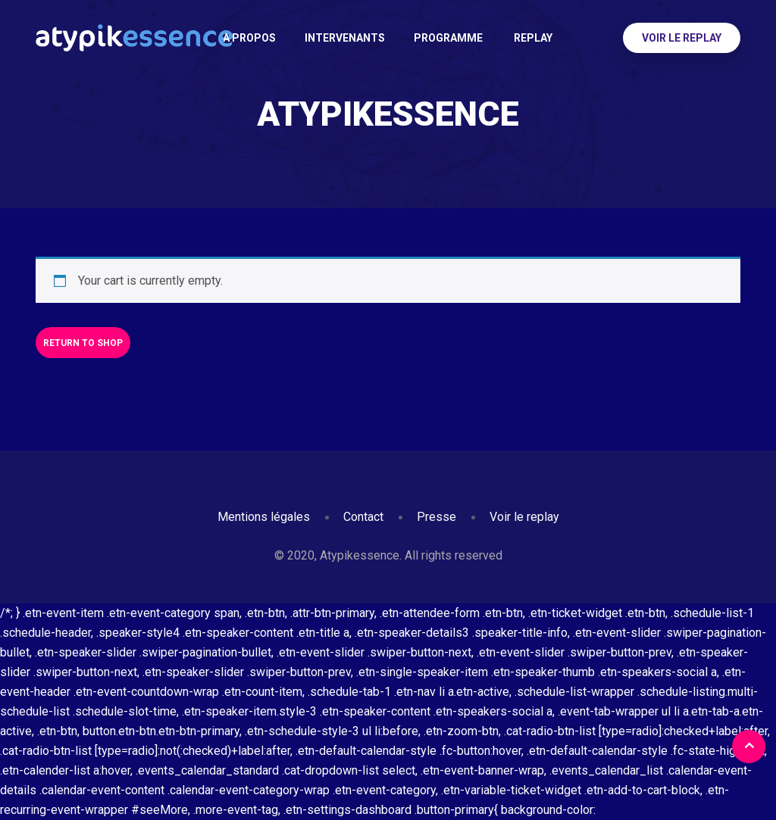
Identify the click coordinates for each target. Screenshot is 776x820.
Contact (363, 517)
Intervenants (345, 38)
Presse (436, 517)
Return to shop (83, 343)
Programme (448, 38)
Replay (532, 38)
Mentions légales (263, 517)
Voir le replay (681, 38)
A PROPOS (249, 38)
